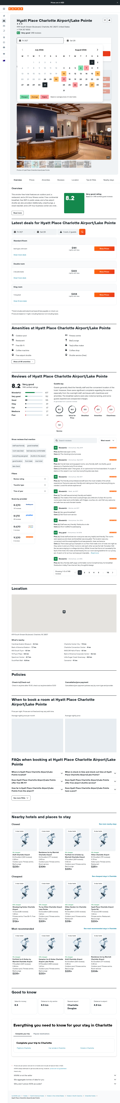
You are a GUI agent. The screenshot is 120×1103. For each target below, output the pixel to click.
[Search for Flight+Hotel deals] (4, 30)
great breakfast (32, 446)
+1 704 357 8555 (23, 29)
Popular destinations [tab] (41, 1034)
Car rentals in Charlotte (57, 1048)
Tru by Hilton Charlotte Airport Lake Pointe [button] (50, 908)
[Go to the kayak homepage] (15, 8)
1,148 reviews (36, 33)
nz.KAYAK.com (16, 1096)
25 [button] (50, 79)
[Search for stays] (4, 21)
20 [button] (22, 79)
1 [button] (33, 62)
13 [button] (22, 73)
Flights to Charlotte (24, 1048)
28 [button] (28, 85)
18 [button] (50, 73)
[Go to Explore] (4, 37)
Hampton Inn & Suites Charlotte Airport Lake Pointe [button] (51, 960)
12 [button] (56, 68)
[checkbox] (23, 506)
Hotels (25, 1096)
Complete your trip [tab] (22, 1034)
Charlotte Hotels (90, 1096)
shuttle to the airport (38, 456)
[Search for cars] (4, 25)
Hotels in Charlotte (87, 1048)
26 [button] (56, 79)
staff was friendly (18, 446)
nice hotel (38, 461)
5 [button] (56, 62)
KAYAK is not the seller (65, 1075)
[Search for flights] (4, 16)
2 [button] (39, 62)
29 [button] (34, 85)
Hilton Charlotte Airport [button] (100, 855)
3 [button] (44, 62)
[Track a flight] (4, 42)
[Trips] (4, 54)
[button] (117, 2)
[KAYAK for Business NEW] (4, 47)
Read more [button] (95, 553)
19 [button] (56, 73)
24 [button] (45, 79)
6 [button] (22, 68)
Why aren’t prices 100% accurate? (65, 1083)
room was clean (18, 451)
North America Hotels (37, 1096)
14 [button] (28, 73)
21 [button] (28, 79)
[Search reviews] (77, 440)
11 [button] (50, 68)
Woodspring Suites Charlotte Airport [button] (24, 908)
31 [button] (45, 85)
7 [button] (86, 68)
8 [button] (33, 68)
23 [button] (39, 79)
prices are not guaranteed (58, 1068)
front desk (28, 461)
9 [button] (39, 68)
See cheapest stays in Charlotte (104, 876)
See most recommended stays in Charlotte (100, 928)
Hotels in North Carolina (74, 1096)
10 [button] (45, 68)
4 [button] (50, 62)
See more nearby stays (107, 824)
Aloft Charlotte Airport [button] (21, 855)
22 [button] (34, 79)
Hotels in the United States (55, 1096)
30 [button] (39, 85)
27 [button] (22, 85)
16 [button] (39, 73)
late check (16, 466)
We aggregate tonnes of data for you (65, 1079)
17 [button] (45, 73)
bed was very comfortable (36, 451)
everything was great (20, 456)
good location (17, 461)
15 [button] (34, 73)
